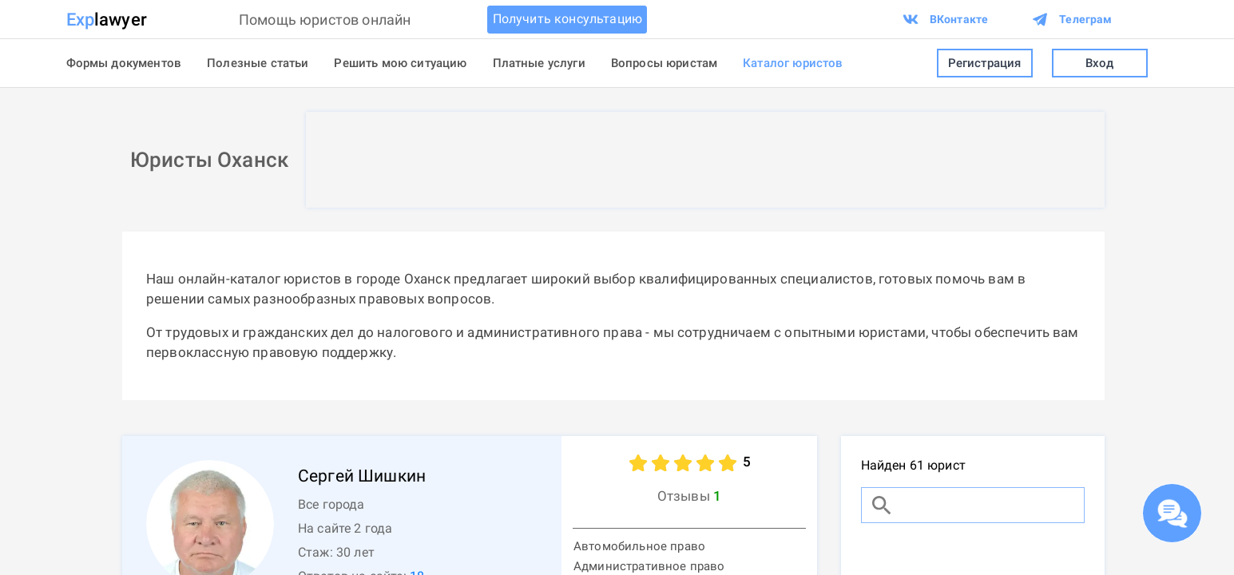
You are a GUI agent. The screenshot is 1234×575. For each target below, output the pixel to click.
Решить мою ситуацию (400, 63)
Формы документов (124, 63)
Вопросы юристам (664, 63)
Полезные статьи (257, 63)
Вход (1099, 63)
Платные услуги (539, 63)
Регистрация (984, 63)
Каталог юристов (793, 63)
